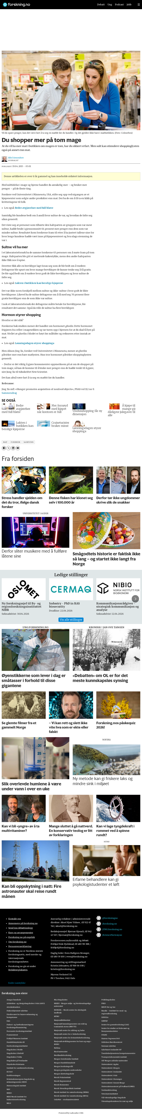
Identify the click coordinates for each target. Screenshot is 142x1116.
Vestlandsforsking (109, 1090)
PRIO (103, 1003)
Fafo (8, 1021)
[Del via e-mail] (18, 448)
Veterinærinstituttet (109, 1094)
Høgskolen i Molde (15, 1050)
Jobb (129, 4)
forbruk (15, 442)
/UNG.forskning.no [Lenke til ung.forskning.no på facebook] (112, 929)
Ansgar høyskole (14, 1000)
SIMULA (104, 1017)
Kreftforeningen (13, 1075)
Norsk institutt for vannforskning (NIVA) (71, 1096)
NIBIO (9, 1093)
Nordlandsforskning (62, 1055)
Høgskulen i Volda (14, 1057)
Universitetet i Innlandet (111, 1072)
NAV (8, 1089)
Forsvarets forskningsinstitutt (19, 1031)
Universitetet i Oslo (109, 1075)
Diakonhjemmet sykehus (17, 1011)
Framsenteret (12, 1035)
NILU (9, 1103)
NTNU (56, 1016)
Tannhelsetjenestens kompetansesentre (118, 1053)
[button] (135, 598)
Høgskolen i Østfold (15, 1053)
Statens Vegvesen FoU (110, 1038)
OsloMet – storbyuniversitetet (66, 1099)
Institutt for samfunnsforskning (20, 1068)
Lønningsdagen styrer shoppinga (34, 343)
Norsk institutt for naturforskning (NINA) (71, 1092)
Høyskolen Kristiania (15, 1064)
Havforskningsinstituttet (17, 1046)
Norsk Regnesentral (62, 1081)
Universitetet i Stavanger (111, 1079)
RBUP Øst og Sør (108, 1007)
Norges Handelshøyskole (64, 1063)
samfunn (29, 442)
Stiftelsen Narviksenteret (111, 1042)
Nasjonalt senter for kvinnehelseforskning (72, 1038)
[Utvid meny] (138, 4)
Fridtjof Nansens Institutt (17, 1038)
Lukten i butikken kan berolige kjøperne (39, 283)
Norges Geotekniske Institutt (66, 1059)
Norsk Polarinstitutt (62, 1077)
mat (5, 442)
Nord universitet (60, 1051)
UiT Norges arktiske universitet (114, 1061)
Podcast (119, 4)
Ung (110, 4)
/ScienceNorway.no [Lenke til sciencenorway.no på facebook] (112, 935)
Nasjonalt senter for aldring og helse (69, 1030)
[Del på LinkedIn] (13, 448)
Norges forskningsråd (63, 1066)
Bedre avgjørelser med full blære (34, 207)
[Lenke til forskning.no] (46, 3)
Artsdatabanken (13, 1007)
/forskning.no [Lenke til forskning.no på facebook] (109, 923)
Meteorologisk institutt (16, 1086)
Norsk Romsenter (61, 1085)
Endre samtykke (16, 983)
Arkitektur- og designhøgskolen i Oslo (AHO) (26, 1003)
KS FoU (10, 1072)
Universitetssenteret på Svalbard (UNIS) (118, 1086)
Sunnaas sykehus (108, 1046)
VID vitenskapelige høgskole (113, 1097)
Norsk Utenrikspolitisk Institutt (67, 1088)
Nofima (57, 1048)
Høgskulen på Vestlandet (17, 1061)
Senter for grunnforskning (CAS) (115, 1025)
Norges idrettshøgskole (64, 1074)
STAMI (104, 1035)
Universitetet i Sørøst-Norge (113, 1083)
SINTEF (104, 1021)
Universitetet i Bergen (110, 1068)
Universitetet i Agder (110, 1064)
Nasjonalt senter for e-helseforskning (70, 1034)
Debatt (101, 4)
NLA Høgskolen (60, 1000)
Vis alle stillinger (71, 619)
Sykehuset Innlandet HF (111, 1050)
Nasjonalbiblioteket (62, 1020)
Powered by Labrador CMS (71, 1113)
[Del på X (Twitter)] (8, 448)
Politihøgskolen (108, 1000)
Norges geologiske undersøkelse (68, 1070)
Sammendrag (9, 393)
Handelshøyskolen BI (16, 1042)
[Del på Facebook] (4, 448)
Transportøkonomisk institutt (114, 1057)
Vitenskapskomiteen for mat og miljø (117, 1101)
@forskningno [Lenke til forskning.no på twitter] (110, 918)
